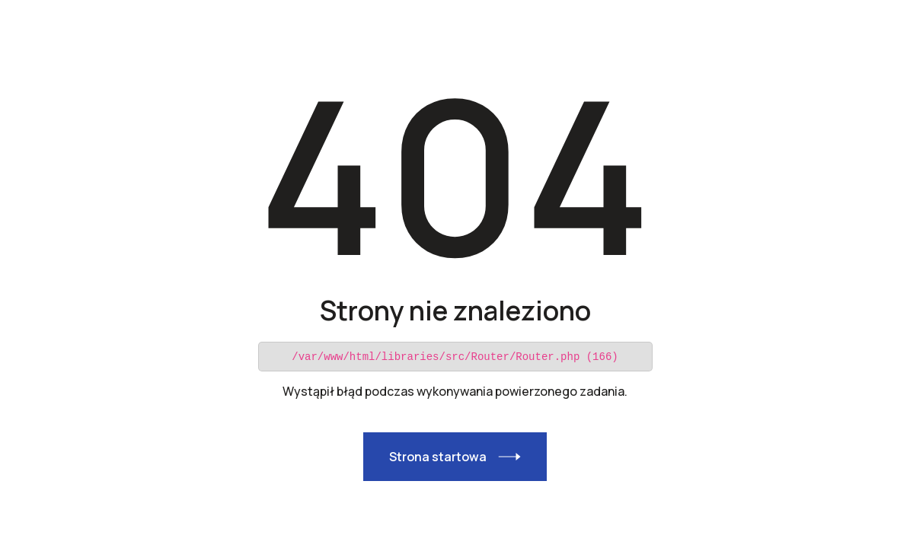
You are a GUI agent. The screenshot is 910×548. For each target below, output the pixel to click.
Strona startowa (438, 456)
